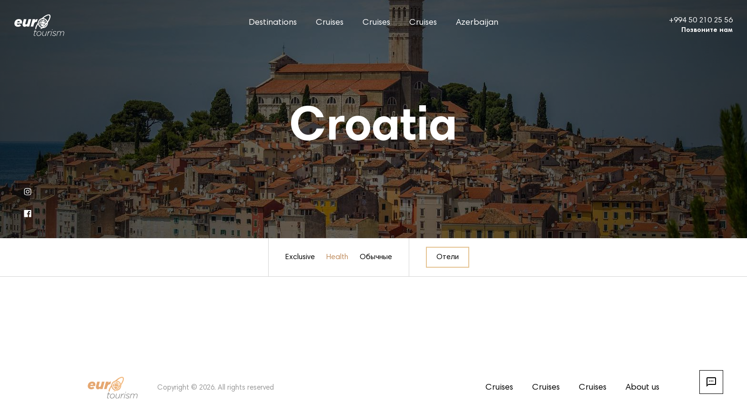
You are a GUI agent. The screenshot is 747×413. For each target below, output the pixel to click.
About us (642, 387)
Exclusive (300, 257)
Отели (447, 257)
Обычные (376, 257)
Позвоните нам (707, 30)
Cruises (329, 23)
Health (337, 257)
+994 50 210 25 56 (701, 20)
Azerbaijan (477, 23)
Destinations (273, 23)
